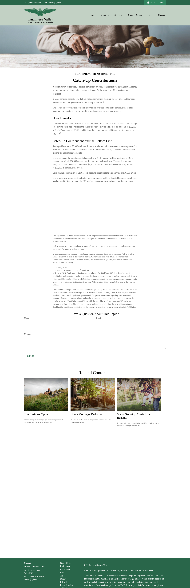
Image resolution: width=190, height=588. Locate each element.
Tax (61, 576)
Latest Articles (66, 585)
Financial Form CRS (98, 565)
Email (98, 318)
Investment (65, 569)
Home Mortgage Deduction (87, 414)
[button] (92, 15)
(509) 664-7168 (32, 2)
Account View (155, 2)
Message (28, 334)
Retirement (65, 566)
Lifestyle (64, 582)
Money (63, 579)
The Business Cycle (36, 414)
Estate (63, 572)
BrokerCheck (147, 570)
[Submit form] (30, 356)
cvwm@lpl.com (53, 2)
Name (26, 318)
